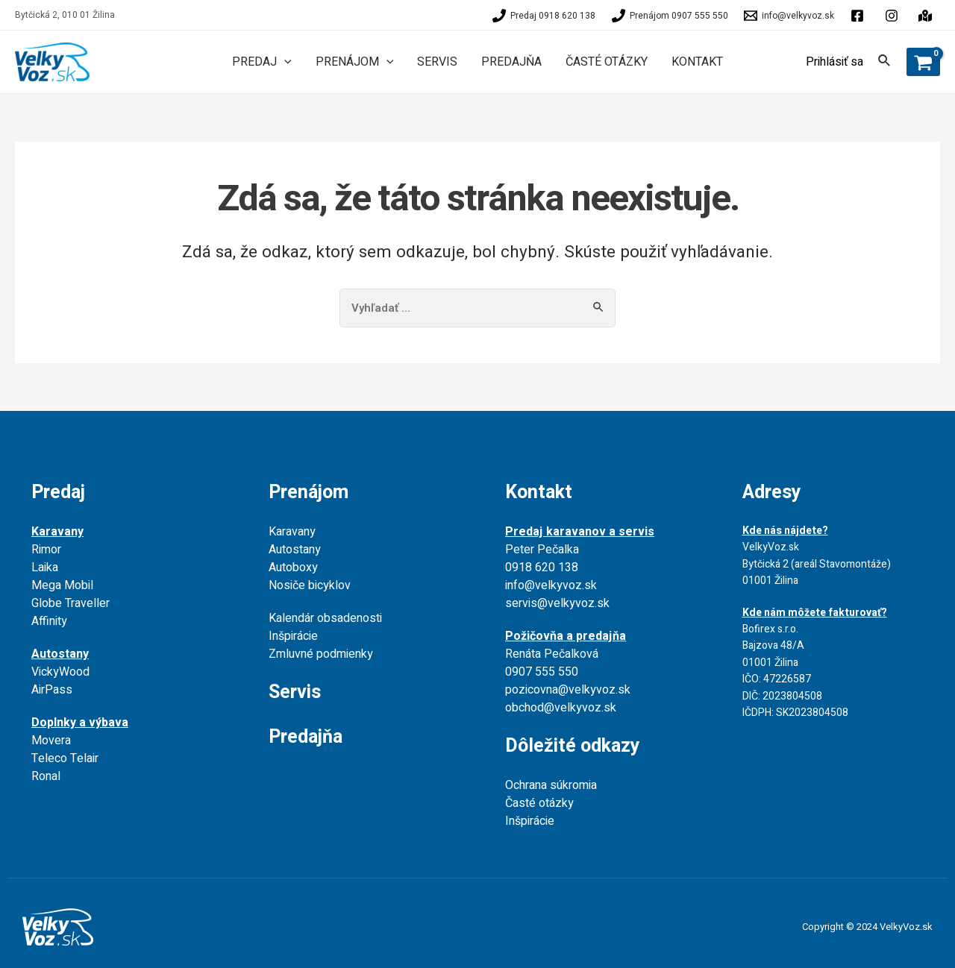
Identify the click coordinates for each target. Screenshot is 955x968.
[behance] (894, 15)
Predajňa (305, 737)
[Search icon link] (885, 63)
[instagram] (927, 15)
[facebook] (859, 15)
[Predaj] (544, 15)
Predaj (58, 492)
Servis (295, 692)
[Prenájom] (670, 15)
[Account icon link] (834, 62)
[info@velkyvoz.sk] (790, 15)
